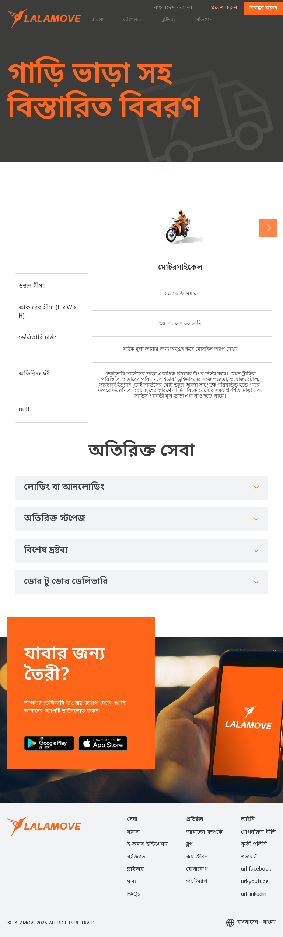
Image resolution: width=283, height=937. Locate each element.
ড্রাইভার (168, 20)
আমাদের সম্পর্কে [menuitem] (204, 832)
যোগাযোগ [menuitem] (196, 869)
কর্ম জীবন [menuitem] (197, 857)
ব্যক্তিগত (132, 20)
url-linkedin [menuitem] (253, 894)
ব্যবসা (97, 20)
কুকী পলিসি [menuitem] (254, 844)
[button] (268, 228)
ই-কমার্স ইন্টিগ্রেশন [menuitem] (147, 844)
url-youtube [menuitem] (255, 881)
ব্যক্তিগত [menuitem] (136, 857)
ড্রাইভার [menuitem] (135, 869)
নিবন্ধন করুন (263, 8)
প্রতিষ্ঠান (203, 20)
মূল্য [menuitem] (131, 881)
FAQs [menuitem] (133, 894)
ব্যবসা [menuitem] (133, 832)
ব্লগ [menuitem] (189, 844)
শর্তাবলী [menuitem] (250, 857)
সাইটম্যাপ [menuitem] (196, 881)
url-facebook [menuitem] (256, 869)
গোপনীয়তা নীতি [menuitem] (258, 832)
